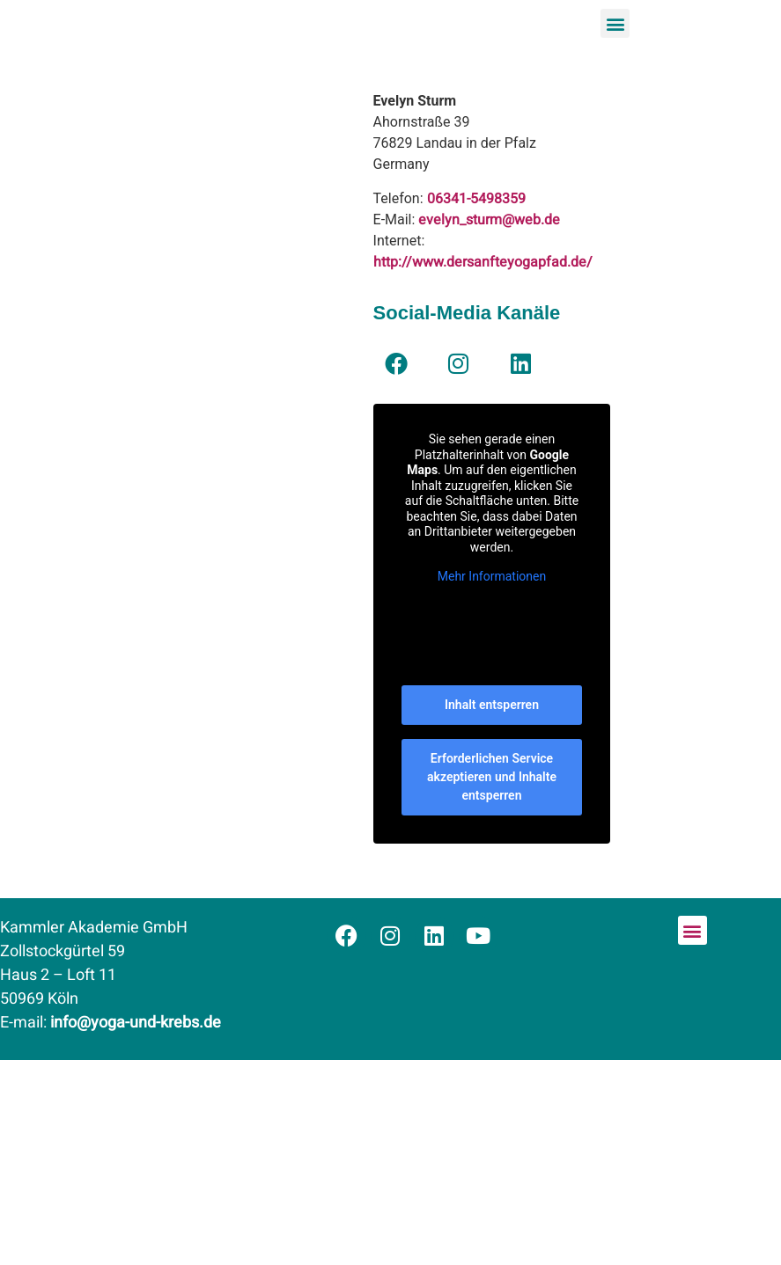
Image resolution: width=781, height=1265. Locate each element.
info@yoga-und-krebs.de (135, 1023)
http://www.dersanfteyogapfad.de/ (483, 262)
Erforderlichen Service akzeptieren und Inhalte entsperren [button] (491, 776)
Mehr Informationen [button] (491, 576)
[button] (615, 23)
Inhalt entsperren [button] (492, 705)
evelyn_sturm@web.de (489, 219)
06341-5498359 (476, 198)
